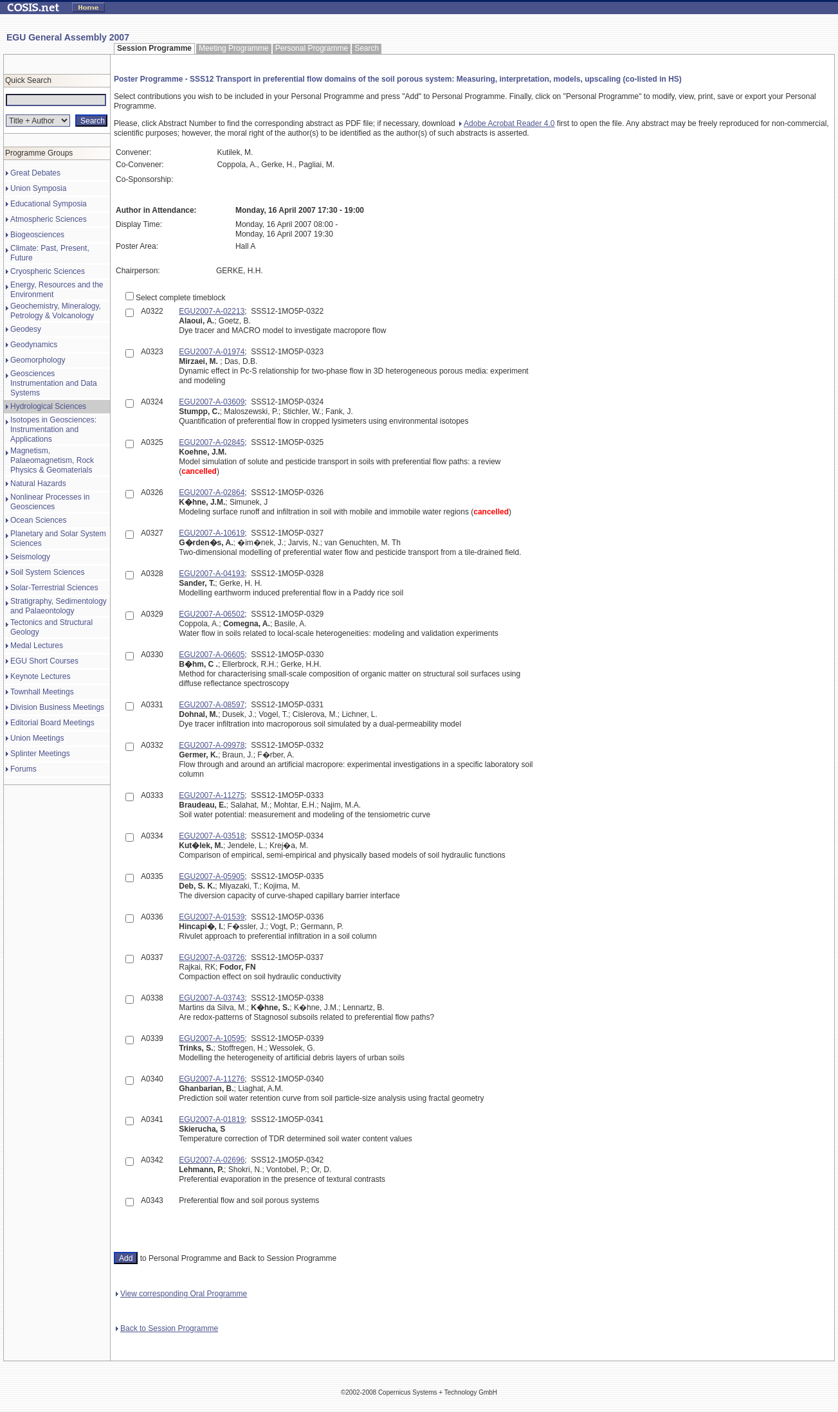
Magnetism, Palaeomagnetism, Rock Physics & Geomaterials (52, 460)
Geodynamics (33, 344)
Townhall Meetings (42, 691)
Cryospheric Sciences (47, 271)
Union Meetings (37, 738)
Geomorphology (37, 360)
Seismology (30, 556)
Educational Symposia (48, 203)
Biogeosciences (37, 234)
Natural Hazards (38, 483)
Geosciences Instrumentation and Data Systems (53, 383)
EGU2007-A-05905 (211, 876)
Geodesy (25, 329)
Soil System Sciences (47, 572)
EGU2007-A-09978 (211, 745)
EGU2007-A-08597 (211, 704)
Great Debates (35, 172)
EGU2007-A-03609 (211, 401)
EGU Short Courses (44, 660)
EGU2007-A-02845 (211, 442)
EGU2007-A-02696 (211, 1159)
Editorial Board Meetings (52, 722)
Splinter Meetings (40, 753)
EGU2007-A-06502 (211, 614)
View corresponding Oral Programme (181, 1293)
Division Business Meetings (57, 707)
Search (366, 48)
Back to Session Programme (167, 1328)
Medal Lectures (36, 645)
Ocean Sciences (38, 520)
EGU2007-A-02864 (211, 492)
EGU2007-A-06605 (211, 654)
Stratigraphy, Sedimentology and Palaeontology (58, 606)
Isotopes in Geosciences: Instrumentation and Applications (53, 429)
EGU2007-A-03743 (211, 997)
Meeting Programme (234, 48)
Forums (23, 769)
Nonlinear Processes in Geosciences (49, 502)
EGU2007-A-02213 (211, 311)
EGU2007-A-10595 (211, 1038)
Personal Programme (311, 48)
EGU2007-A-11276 (211, 1078)
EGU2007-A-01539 (211, 916)
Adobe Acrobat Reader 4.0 (506, 123)
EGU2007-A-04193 (211, 573)
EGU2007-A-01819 (211, 1119)
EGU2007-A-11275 (211, 795)
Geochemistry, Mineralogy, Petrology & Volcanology (55, 311)
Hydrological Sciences (48, 406)
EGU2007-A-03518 (211, 835)
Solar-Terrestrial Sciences (54, 587)
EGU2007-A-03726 (211, 957)
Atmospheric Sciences (48, 219)
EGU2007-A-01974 (211, 351)
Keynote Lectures (40, 676)
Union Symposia (38, 188)
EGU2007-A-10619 (211, 533)
